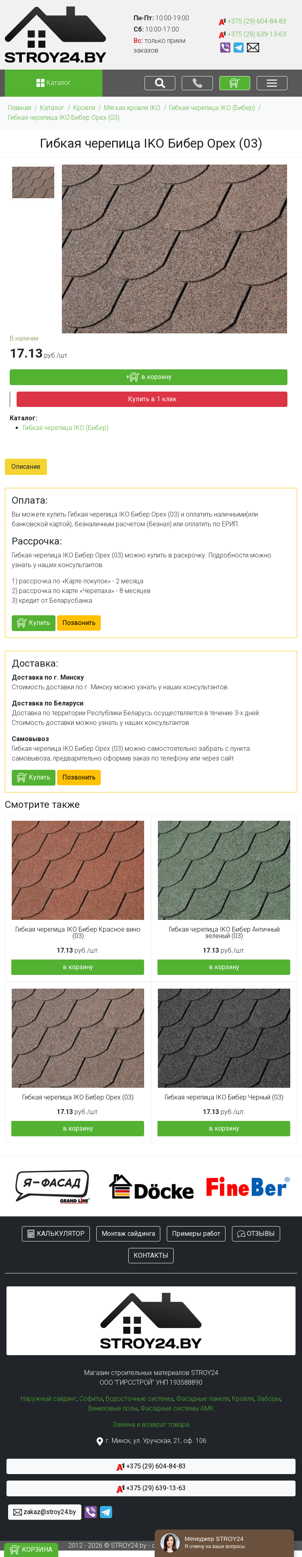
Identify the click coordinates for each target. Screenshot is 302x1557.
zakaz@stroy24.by (44, 1512)
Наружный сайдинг (49, 1398)
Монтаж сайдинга (128, 1233)
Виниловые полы (113, 1408)
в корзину (78, 967)
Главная (19, 108)
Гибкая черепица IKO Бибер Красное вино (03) (77, 932)
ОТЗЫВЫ (256, 1234)
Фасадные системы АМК (177, 1408)
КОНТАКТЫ (151, 1255)
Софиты (91, 1398)
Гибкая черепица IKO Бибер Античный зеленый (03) (224, 932)
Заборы (269, 1398)
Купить (33, 623)
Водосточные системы (139, 1398)
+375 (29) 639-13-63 (252, 34)
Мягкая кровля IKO (132, 108)
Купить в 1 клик (152, 399)
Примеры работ (196, 1233)
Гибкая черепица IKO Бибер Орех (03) (63, 117)
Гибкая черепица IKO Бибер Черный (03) (224, 1097)
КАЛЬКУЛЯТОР (56, 1234)
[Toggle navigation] (160, 83)
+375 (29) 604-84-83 (252, 21)
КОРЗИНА (31, 1550)
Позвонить (79, 623)
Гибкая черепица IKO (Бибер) (212, 108)
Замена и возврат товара (151, 1424)
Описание (25, 466)
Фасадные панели (202, 1398)
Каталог (52, 108)
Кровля (84, 108)
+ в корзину (149, 377)
